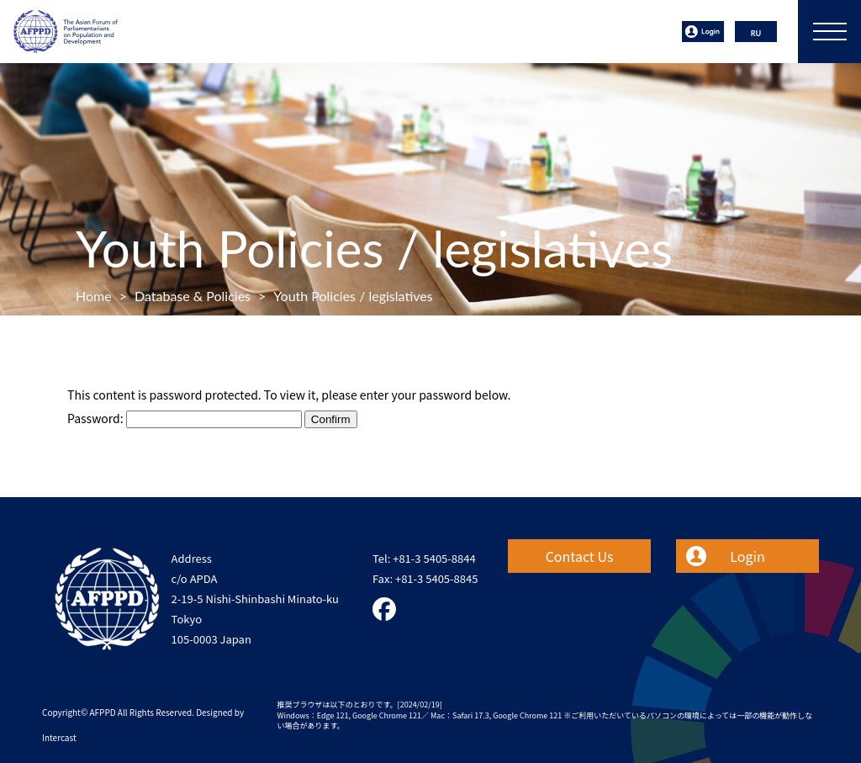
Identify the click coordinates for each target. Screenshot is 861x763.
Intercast (59, 737)
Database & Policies (193, 296)
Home (94, 296)
